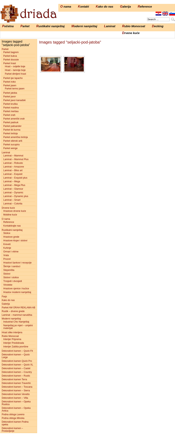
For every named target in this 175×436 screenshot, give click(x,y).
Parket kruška (10, 104)
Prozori (7, 259)
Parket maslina (11, 107)
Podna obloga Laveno (13, 414)
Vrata (6, 255)
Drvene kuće (131, 33)
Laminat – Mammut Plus (15, 159)
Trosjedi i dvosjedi (12, 281)
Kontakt (83, 6)
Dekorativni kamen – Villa (15, 398)
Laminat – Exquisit (12, 174)
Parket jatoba (10, 93)
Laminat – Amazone (13, 166)
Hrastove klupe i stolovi (15, 240)
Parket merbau (11, 111)
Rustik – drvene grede (13, 311)
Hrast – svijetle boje (15, 66)
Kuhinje (7, 248)
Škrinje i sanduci (11, 266)
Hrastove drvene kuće (14, 211)
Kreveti (6, 244)
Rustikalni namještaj (50, 26)
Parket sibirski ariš (12, 141)
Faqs (4, 296)
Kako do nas (104, 6)
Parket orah (9, 115)
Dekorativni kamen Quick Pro (17, 361)
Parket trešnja (10, 133)
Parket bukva (10, 56)
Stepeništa (8, 270)
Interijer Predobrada (13, 343)
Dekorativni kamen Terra (14, 379)
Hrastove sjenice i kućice (16, 288)
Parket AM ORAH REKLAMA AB (18, 307)
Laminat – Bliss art (13, 170)
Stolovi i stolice (11, 277)
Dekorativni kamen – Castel (16, 368)
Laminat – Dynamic (13, 192)
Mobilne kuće (10, 214)
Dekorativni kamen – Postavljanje (12, 429)
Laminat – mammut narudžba (17, 315)
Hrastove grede (11, 236)
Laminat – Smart (11, 200)
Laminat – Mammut (13, 155)
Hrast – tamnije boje (15, 70)
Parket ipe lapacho (13, 78)
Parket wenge (10, 148)
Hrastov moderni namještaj (17, 292)
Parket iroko (9, 81)
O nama (65, 6)
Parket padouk (10, 122)
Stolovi (6, 273)
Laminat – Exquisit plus (15, 177)
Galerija (125, 6)
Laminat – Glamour (13, 188)
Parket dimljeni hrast (15, 73)
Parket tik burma (11, 129)
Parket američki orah (14, 118)
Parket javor (9, 96)
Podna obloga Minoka (13, 418)
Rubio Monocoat (133, 26)
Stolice (6, 233)
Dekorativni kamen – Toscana (17, 386)
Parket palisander (12, 126)
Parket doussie (11, 59)
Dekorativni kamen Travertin (16, 383)
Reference (145, 6)
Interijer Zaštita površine (15, 346)
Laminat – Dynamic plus (15, 196)
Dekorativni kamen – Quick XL (17, 364)
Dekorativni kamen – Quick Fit (17, 351)
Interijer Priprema (12, 339)
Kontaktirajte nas (12, 225)
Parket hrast (9, 63)
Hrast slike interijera (12, 332)
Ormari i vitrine (10, 251)
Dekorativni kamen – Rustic (16, 375)
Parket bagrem (11, 52)
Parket (25, 26)
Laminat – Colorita (12, 203)
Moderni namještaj (84, 26)
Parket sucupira (11, 144)
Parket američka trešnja (15, 137)
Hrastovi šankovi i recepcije (17, 262)
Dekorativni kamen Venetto (16, 394)
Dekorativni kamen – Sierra (16, 390)
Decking (157, 26)
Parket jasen (9, 85)
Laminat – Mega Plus (14, 185)
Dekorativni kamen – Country (17, 372)
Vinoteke (7, 284)
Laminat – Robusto (13, 163)
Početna (8, 26)
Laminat (109, 26)
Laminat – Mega (11, 181)
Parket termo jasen (14, 88)
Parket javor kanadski (14, 100)
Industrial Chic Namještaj (16, 321)
